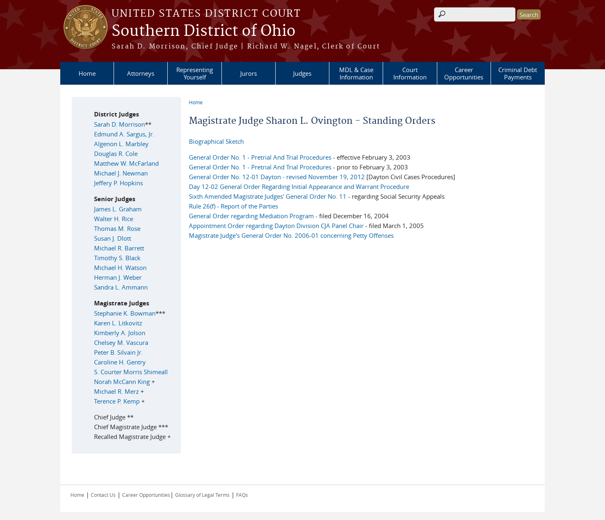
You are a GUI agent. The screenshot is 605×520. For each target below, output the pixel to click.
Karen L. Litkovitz (118, 323)
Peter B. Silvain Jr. (118, 352)
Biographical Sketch (216, 141)
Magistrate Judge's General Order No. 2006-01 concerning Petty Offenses (291, 235)
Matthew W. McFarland (126, 163)
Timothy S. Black (117, 258)
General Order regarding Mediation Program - (253, 216)
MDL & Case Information (356, 73)
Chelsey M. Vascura (121, 342)
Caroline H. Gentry (120, 362)
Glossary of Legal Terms (202, 494)
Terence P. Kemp (117, 401)
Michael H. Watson (120, 267)
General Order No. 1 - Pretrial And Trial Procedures (260, 157)
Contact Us (103, 494)
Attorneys (140, 73)
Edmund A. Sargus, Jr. (124, 134)
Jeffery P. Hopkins (118, 183)
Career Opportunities (463, 73)
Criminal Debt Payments (517, 73)
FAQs (242, 494)
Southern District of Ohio (204, 31)
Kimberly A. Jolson (119, 333)
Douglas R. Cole (116, 153)
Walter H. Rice (113, 219)
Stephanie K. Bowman (125, 313)
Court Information (410, 73)
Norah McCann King (122, 381)
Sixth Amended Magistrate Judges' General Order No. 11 (268, 196)
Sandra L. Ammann (121, 287)
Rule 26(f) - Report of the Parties (233, 206)
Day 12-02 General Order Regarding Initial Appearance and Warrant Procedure (299, 186)
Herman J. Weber (118, 277)
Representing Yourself (194, 73)
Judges (302, 73)
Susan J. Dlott (112, 238)
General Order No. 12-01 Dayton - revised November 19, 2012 (277, 177)
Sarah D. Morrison (119, 124)
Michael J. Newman (121, 173)
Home (87, 73)
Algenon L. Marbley (121, 144)
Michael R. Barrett (119, 248)
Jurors (248, 73)
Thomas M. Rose (117, 228)
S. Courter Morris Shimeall (131, 372)
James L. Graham (118, 209)
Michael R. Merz (116, 391)
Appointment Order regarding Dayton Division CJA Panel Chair (277, 226)
